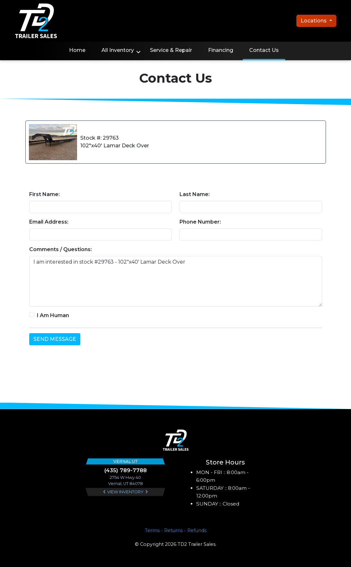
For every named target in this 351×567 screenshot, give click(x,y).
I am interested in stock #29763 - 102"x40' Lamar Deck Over (175, 281)
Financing (220, 50)
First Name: (44, 194)
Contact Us (264, 50)
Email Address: (48, 222)
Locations (314, 21)
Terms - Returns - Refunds (175, 530)
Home (77, 50)
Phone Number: (200, 222)
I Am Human (53, 315)
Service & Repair (171, 50)
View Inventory (125, 491)
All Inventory (117, 50)
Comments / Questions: (60, 249)
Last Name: (195, 194)
